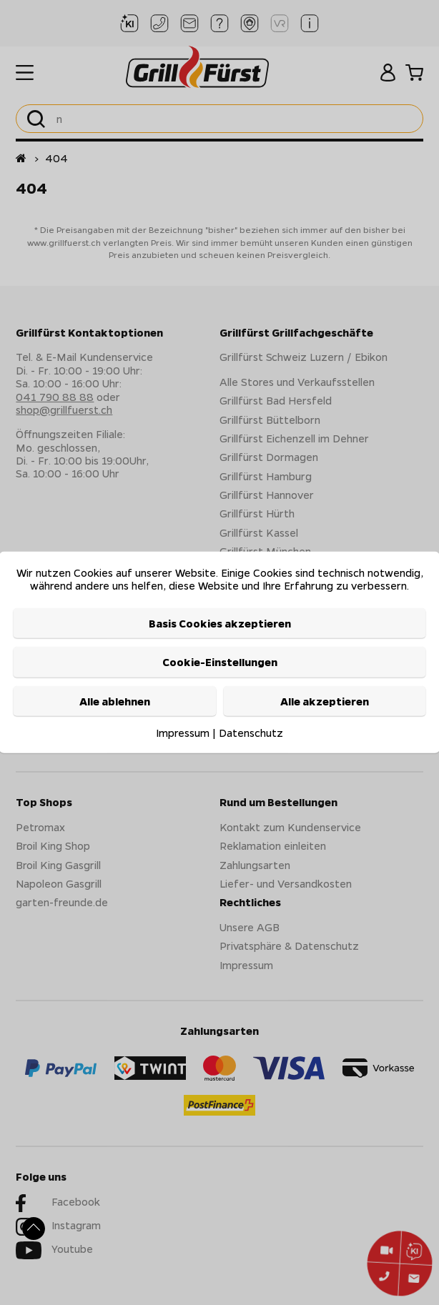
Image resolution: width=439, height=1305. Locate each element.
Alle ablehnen (114, 700)
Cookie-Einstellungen (219, 662)
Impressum (182, 732)
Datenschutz (251, 732)
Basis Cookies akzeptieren (220, 623)
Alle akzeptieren (324, 700)
